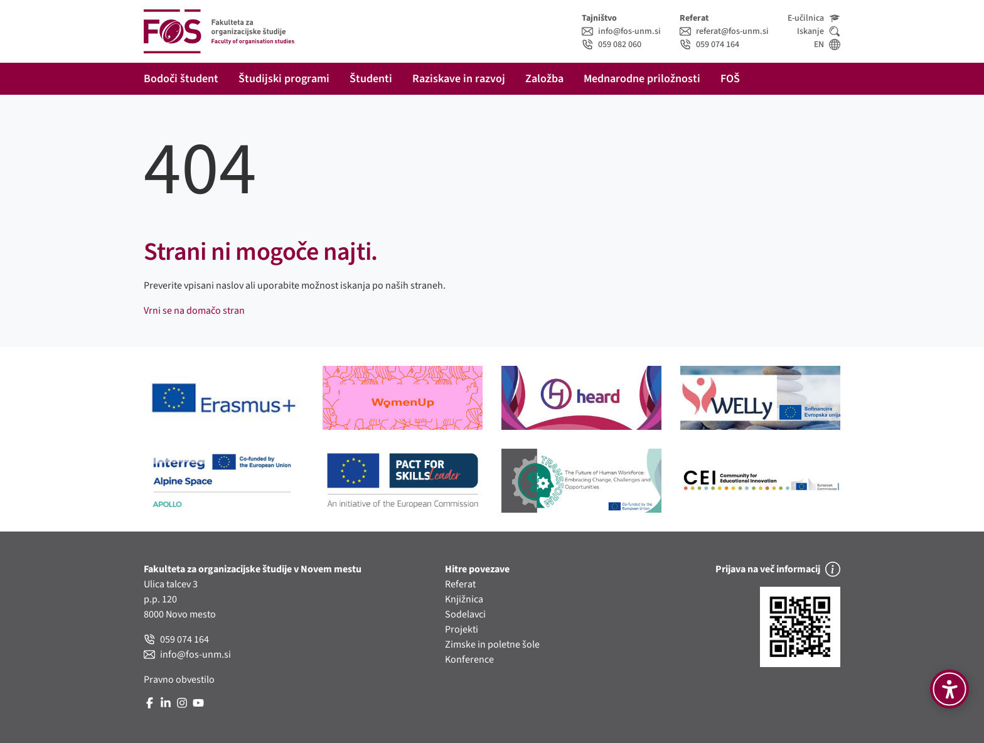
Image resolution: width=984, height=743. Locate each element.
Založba (544, 79)
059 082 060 (611, 44)
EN (827, 44)
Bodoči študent (181, 79)
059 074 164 (709, 44)
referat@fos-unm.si (724, 31)
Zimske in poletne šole (492, 644)
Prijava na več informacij (777, 569)
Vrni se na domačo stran (194, 311)
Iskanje (818, 31)
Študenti (371, 79)
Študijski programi (283, 79)
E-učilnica (814, 18)
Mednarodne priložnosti (642, 79)
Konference (469, 659)
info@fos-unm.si (621, 31)
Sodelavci (465, 614)
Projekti (461, 629)
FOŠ (730, 79)
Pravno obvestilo (179, 680)
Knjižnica (464, 599)
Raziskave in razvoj (458, 79)
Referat (460, 584)
